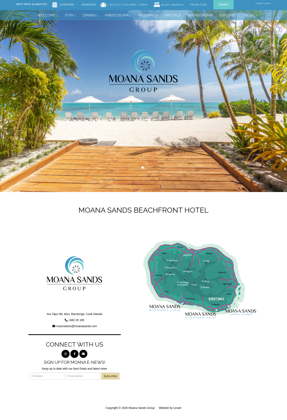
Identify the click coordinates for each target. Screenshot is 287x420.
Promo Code (198, 3)
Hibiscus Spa (116, 15)
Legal (250, 15)
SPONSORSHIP (200, 15)
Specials (172, 15)
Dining (89, 15)
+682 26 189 (76, 320)
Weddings (148, 15)
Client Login (263, 3)
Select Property (172, 5)
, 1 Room (141, 3)
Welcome (46, 15)
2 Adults (113, 3)
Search (224, 4)
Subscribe (110, 376)
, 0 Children (128, 3)
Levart (177, 407)
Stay (69, 15)
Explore (227, 15)
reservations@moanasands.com (76, 326)
